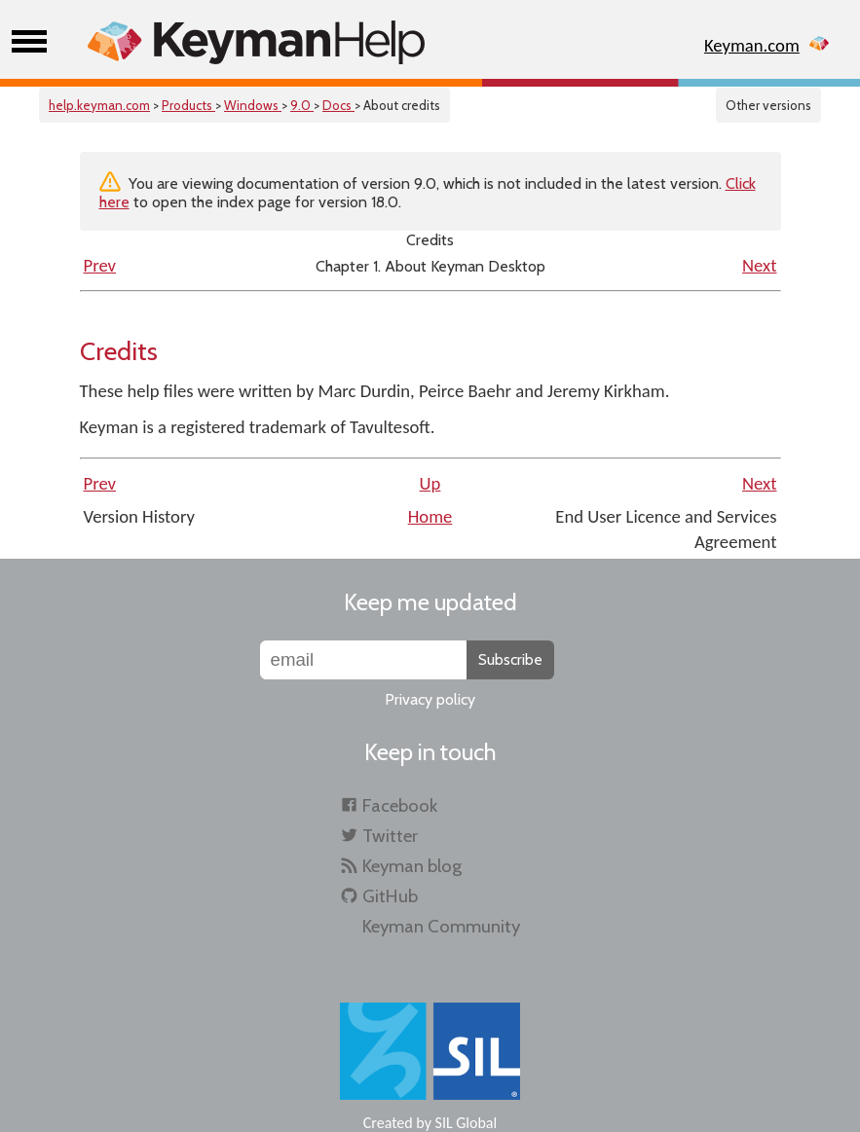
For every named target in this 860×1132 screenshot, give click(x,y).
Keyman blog (412, 866)
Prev (100, 265)
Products (188, 105)
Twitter (390, 835)
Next (759, 265)
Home (430, 516)
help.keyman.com (99, 105)
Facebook (399, 805)
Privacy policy (430, 699)
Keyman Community (441, 926)
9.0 (302, 105)
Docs (338, 105)
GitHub (390, 896)
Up (430, 483)
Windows (252, 105)
